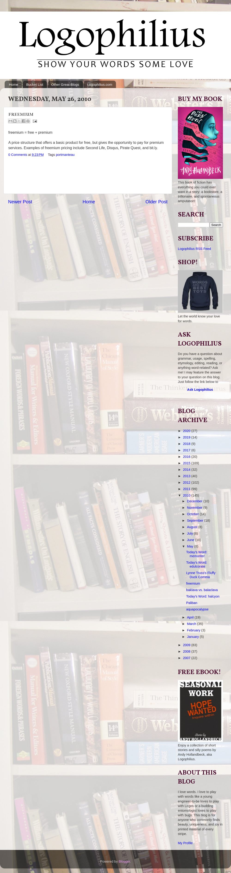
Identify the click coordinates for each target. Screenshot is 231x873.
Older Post (156, 201)
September (195, 520)
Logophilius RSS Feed (194, 249)
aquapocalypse (197, 609)
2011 (187, 489)
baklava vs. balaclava (202, 590)
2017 (187, 450)
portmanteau (65, 155)
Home (13, 84)
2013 (187, 476)
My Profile (185, 843)
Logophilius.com (99, 84)
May (190, 546)
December (195, 501)
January (193, 637)
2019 (187, 437)
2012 (187, 482)
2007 (187, 658)
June (191, 540)
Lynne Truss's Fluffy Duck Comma (201, 575)
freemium (193, 583)
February (194, 630)
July (190, 533)
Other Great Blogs (65, 84)
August (192, 527)
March (192, 624)
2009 (187, 645)
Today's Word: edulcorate (196, 564)
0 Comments (17, 155)
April (191, 617)
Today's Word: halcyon (202, 596)
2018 (187, 444)
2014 (187, 469)
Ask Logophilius (200, 389)
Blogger (124, 861)
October (193, 514)
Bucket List (34, 84)
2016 (187, 457)
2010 (187, 495)
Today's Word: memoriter (196, 554)
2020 (187, 431)
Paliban (191, 603)
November (195, 507)
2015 (187, 463)
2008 (187, 651)
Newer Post (20, 201)
